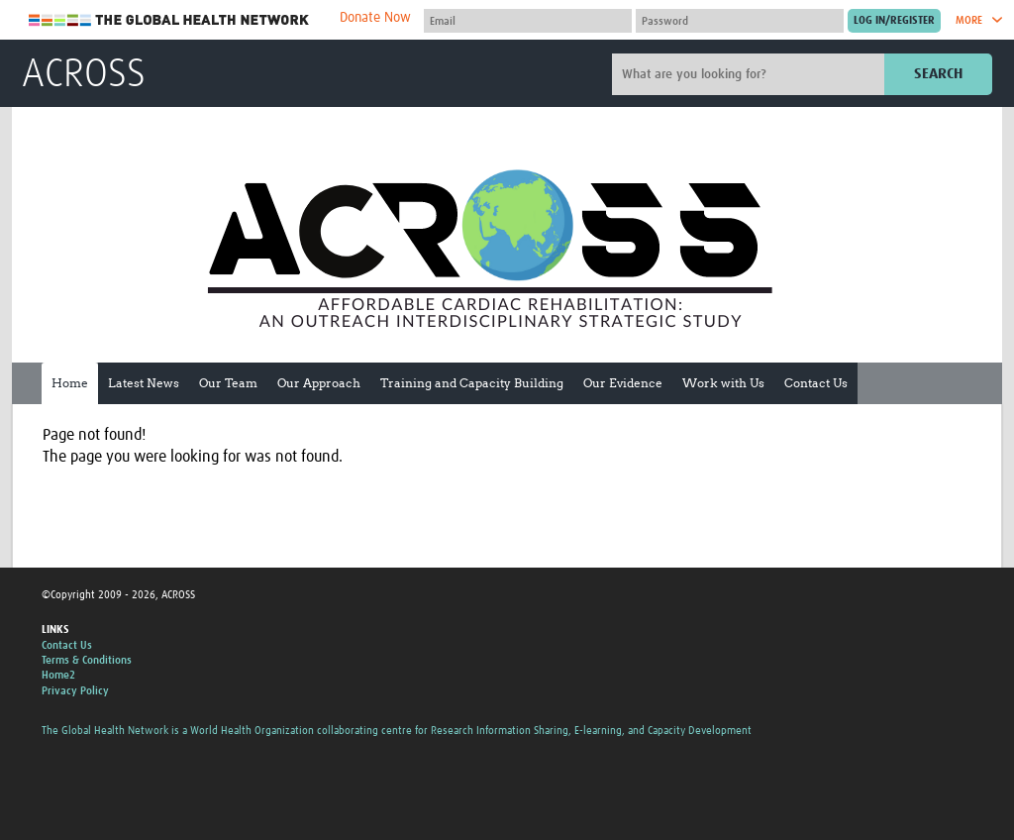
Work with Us (723, 382)
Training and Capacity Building (471, 382)
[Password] (740, 21)
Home (69, 382)
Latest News (143, 382)
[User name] (528, 21)
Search (938, 73)
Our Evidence (622, 382)
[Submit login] (894, 21)
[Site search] (750, 74)
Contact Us (816, 382)
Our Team (228, 382)
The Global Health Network (169, 20)
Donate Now (375, 18)
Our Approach (318, 382)
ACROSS (84, 75)
